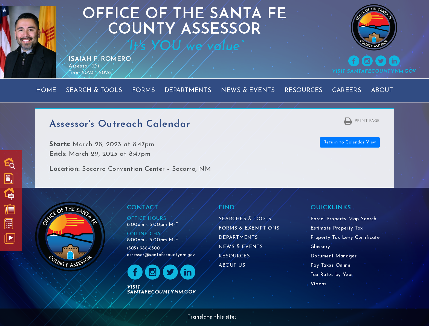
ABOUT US (232, 265)
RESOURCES (234, 256)
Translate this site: (211, 317)
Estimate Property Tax (337, 228)
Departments (188, 90)
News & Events (248, 90)
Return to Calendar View (349, 142)
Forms (143, 90)
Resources (304, 90)
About (382, 90)
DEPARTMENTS (238, 237)
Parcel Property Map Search (343, 219)
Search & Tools (94, 90)
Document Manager (334, 256)
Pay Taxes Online (331, 265)
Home (46, 90)
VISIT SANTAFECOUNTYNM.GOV (374, 71)
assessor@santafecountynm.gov (161, 255)
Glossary (320, 246)
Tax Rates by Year (332, 274)
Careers (346, 90)
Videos (319, 284)
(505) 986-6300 (143, 248)
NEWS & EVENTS (241, 246)
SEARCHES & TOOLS (245, 219)
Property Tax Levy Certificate (345, 237)
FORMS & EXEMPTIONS (249, 228)
